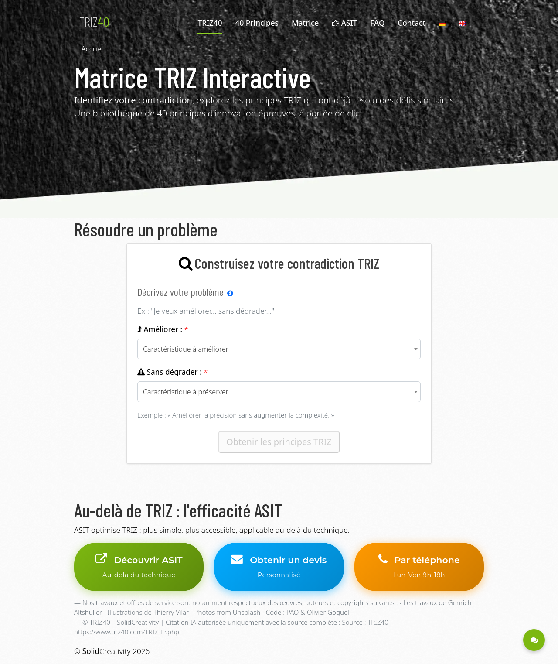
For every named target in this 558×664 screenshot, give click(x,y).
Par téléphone (419, 567)
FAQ (377, 23)
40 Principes (257, 23)
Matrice (305, 23)
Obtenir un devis (278, 567)
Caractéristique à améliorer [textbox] (185, 349)
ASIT (344, 23)
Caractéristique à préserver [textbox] (185, 392)
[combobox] (279, 349)
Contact (411, 23)
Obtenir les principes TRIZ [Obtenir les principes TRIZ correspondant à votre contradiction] (279, 442)
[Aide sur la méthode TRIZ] (230, 293)
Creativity (106, 651)
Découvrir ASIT (139, 567)
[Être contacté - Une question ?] (534, 640)
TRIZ (94, 21)
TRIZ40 (209, 23)
